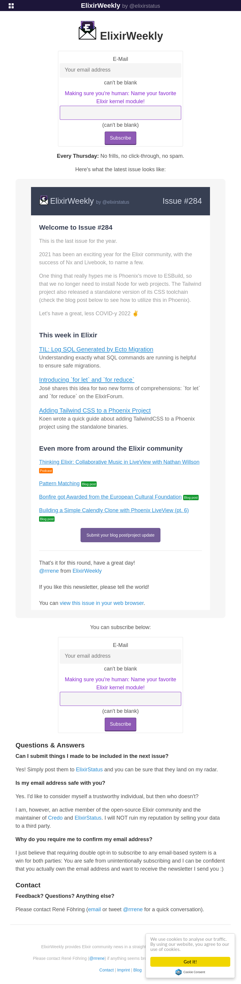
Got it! (190, 962)
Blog (137, 970)
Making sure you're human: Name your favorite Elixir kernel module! (120, 97)
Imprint (123, 970)
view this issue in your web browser (101, 603)
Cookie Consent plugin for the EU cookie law (190, 972)
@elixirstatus (115, 202)
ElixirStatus (89, 770)
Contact (106, 970)
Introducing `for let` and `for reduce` (87, 379)
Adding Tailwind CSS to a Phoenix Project (95, 410)
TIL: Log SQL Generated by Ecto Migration (96, 349)
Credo (55, 818)
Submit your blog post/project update (120, 535)
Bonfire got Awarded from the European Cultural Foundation (110, 497)
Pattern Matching (59, 483)
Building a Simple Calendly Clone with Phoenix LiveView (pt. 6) (114, 510)
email (94, 909)
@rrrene (49, 571)
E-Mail (120, 59)
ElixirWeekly (100, 5)
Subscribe (120, 137)
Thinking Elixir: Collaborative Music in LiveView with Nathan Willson (119, 462)
